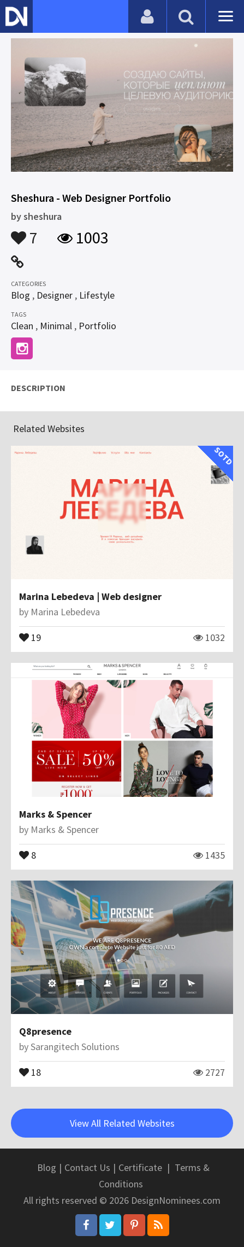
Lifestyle (97, 295)
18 (30, 1071)
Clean (22, 325)
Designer (55, 295)
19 (30, 636)
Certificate (140, 1167)
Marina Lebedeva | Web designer (90, 596)
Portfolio (97, 325)
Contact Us (87, 1167)
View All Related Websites (122, 1123)
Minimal (56, 325)
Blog (20, 295)
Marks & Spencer (55, 814)
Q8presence (45, 1031)
